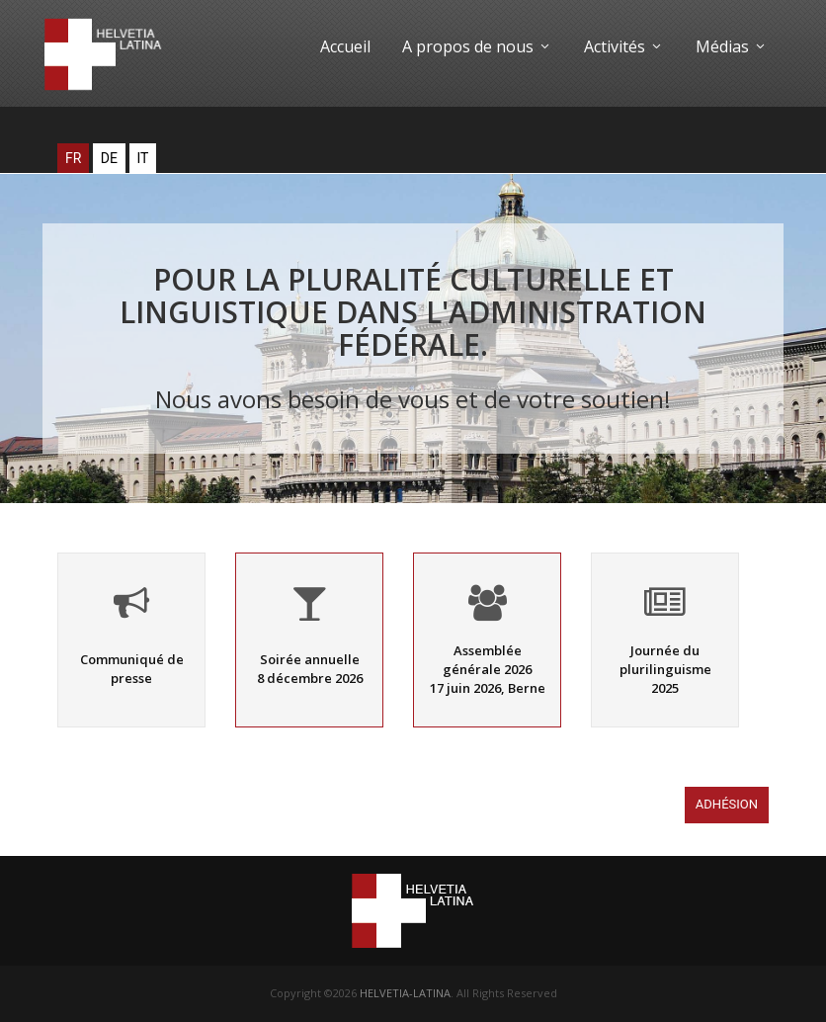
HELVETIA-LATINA (405, 992)
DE (109, 158)
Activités (624, 46)
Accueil (345, 46)
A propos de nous (477, 46)
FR (73, 158)
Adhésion (727, 808)
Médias (732, 46)
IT (143, 158)
